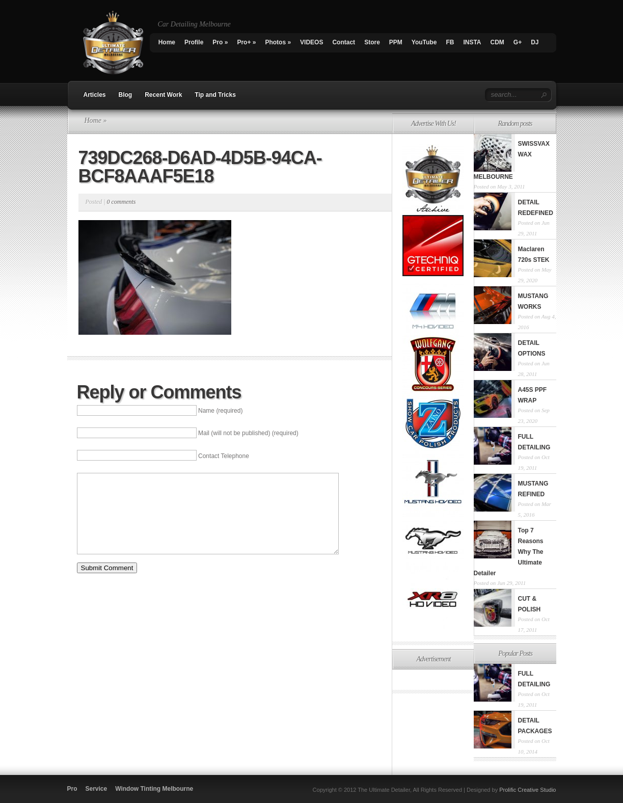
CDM (497, 42)
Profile (193, 42)
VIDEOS (311, 42)
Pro (220, 42)
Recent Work (163, 94)
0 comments (121, 201)
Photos (278, 42)
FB (450, 42)
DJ (534, 42)
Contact (343, 42)
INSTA (472, 42)
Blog (125, 94)
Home (166, 42)
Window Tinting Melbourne (154, 788)
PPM (395, 42)
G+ (517, 42)
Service (96, 788)
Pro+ (246, 42)
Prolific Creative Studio (527, 790)
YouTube (424, 42)
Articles (95, 94)
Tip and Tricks (215, 94)
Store (372, 42)
